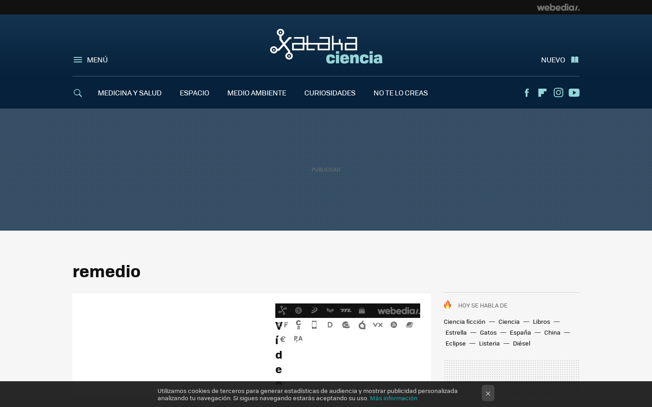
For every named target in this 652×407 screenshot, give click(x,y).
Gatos (488, 332)
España (520, 332)
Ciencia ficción (464, 321)
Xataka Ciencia (326, 46)
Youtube (574, 92)
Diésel (521, 343)
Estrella (456, 332)
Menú (97, 59)
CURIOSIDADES (329, 92)
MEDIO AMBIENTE (256, 92)
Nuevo (553, 59)
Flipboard (542, 92)
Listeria (489, 343)
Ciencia (509, 321)
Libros (541, 321)
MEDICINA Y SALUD (130, 92)
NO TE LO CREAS (401, 92)
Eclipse (456, 343)
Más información (393, 397)
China (552, 332)
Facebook (526, 92)
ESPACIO (194, 92)
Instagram (558, 92)
